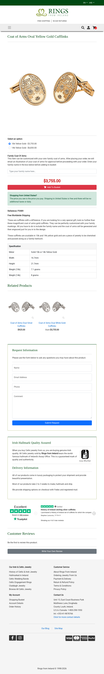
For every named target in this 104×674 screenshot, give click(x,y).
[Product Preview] (32, 318)
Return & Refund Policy (64, 582)
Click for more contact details (67, 617)
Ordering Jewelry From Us (65, 575)
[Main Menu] (9, 27)
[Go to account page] (88, 27)
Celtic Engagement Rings (20, 582)
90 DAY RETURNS (60, 21)
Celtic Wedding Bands (19, 579)
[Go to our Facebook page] (12, 638)
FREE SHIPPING (43, 21)
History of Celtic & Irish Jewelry (23, 572)
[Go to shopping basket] (94, 27)
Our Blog (45, 628)
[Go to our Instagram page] (20, 638)
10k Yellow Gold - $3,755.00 (24, 143)
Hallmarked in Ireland (18, 575)
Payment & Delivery (62, 579)
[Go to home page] (52, 12)
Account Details (16, 603)
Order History (15, 606)
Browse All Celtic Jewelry (20, 589)
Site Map (58, 628)
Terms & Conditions (62, 586)
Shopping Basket (16, 600)
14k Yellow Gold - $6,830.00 (24, 148)
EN (84, 3)
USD (91, 3)
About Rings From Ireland (65, 572)
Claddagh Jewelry (17, 586)
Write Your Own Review (52, 551)
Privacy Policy (60, 589)
